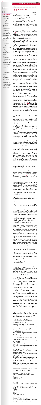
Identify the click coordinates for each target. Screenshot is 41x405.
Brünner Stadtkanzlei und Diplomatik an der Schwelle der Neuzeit (6, 78)
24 (27, 89)
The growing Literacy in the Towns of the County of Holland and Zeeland (7, 36)
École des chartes (14, 3)
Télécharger (37, 2)
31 (18, 123)
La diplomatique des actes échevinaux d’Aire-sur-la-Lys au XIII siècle (7, 31)
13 (29, 55)
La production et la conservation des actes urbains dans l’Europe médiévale (7, 88)
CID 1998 (3, 7)
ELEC (17, 3)
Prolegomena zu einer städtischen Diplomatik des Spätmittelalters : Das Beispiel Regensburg (7, 53)
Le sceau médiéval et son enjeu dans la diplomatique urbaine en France (6, 21)
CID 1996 (3, 8)
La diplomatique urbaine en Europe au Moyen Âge (24, 3)
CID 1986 (3, 11)
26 (30, 93)
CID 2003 (3, 6)
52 (27, 274)
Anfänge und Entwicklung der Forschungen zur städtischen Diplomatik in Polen (6, 80)
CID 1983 (3, 12)
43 (19, 194)
